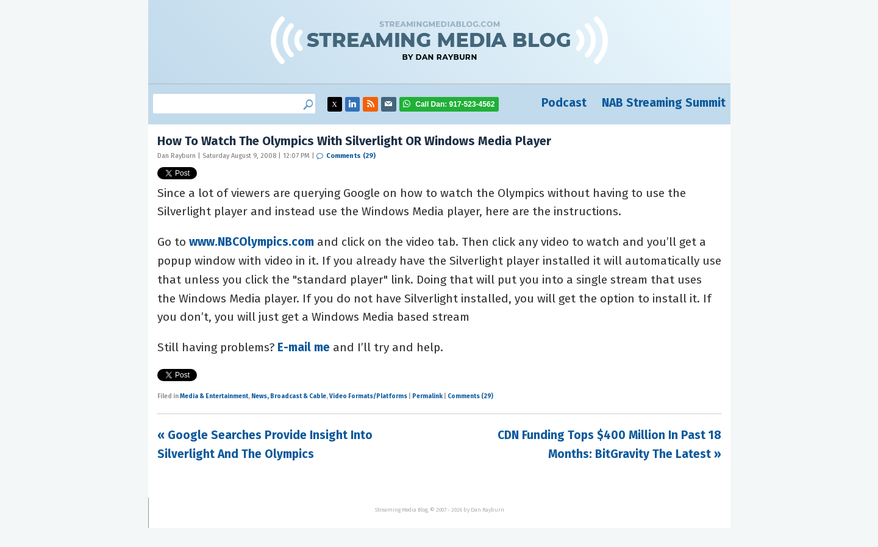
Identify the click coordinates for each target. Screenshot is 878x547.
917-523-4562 (454, 104)
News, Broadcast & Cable (288, 396)
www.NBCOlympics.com (251, 242)
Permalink (427, 396)
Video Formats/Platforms (368, 396)
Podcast (564, 103)
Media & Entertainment (214, 396)
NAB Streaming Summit (664, 103)
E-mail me (303, 347)
